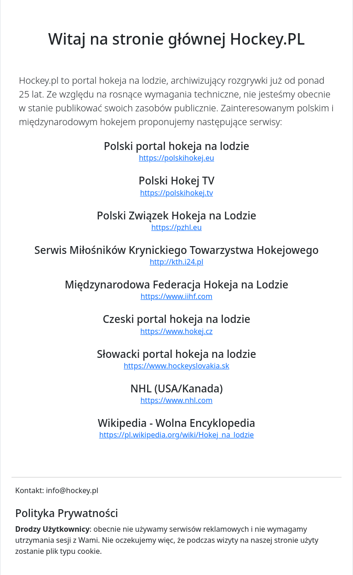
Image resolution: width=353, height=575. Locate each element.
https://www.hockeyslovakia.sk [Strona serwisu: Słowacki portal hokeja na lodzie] (176, 366)
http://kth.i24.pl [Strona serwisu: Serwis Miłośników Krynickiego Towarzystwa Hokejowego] (177, 262)
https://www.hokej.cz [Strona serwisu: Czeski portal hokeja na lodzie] (176, 331)
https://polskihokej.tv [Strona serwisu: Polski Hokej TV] (176, 193)
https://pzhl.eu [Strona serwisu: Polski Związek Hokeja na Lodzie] (176, 227)
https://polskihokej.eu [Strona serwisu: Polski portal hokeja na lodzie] (176, 158)
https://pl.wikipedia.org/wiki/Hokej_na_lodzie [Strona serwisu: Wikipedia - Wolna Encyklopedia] (176, 435)
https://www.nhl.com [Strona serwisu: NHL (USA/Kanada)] (176, 400)
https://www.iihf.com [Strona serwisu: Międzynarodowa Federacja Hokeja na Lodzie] (176, 296)
